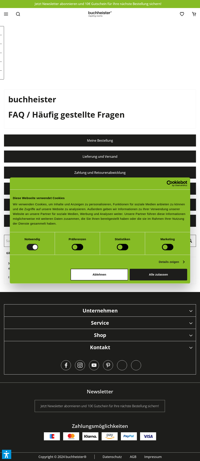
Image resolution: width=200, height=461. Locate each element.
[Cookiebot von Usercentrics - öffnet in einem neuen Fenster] (169, 183)
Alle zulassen (158, 274)
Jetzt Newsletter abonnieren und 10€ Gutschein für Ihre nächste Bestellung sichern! (98, 4)
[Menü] (6, 14)
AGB (133, 457)
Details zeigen (169, 262)
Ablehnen (99, 274)
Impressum (153, 457)
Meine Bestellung (100, 140)
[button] (6, 454)
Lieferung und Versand (100, 156)
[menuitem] (6, 14)
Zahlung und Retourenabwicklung (100, 172)
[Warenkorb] (194, 14)
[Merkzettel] (182, 14)
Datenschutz (112, 457)
